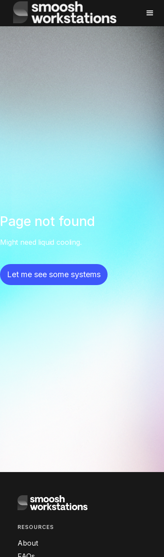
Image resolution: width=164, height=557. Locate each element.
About (27, 543)
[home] (73, 13)
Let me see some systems (54, 274)
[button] (146, 13)
